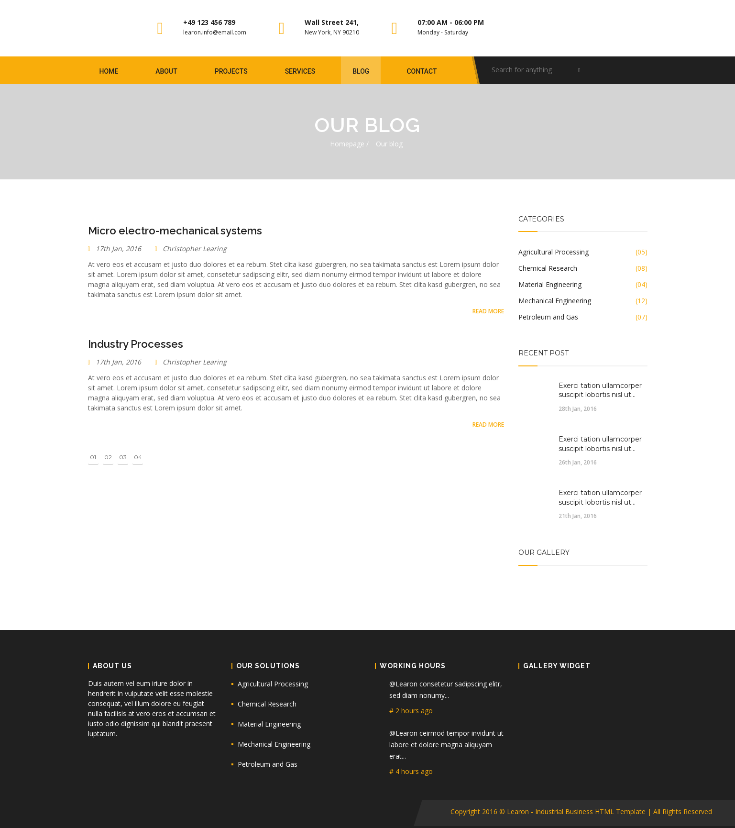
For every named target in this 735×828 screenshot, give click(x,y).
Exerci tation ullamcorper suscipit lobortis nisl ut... (600, 390)
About (166, 71)
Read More (488, 311)
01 (93, 457)
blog (360, 71)
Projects (231, 71)
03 (123, 457)
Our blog (389, 143)
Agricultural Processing (273, 683)
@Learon (404, 683)
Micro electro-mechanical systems (175, 230)
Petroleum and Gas (267, 764)
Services (300, 71)
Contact (421, 71)
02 (108, 457)
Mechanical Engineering (274, 744)
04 (138, 457)
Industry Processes (135, 344)
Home (109, 71)
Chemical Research (267, 703)
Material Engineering (269, 724)
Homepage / (349, 143)
